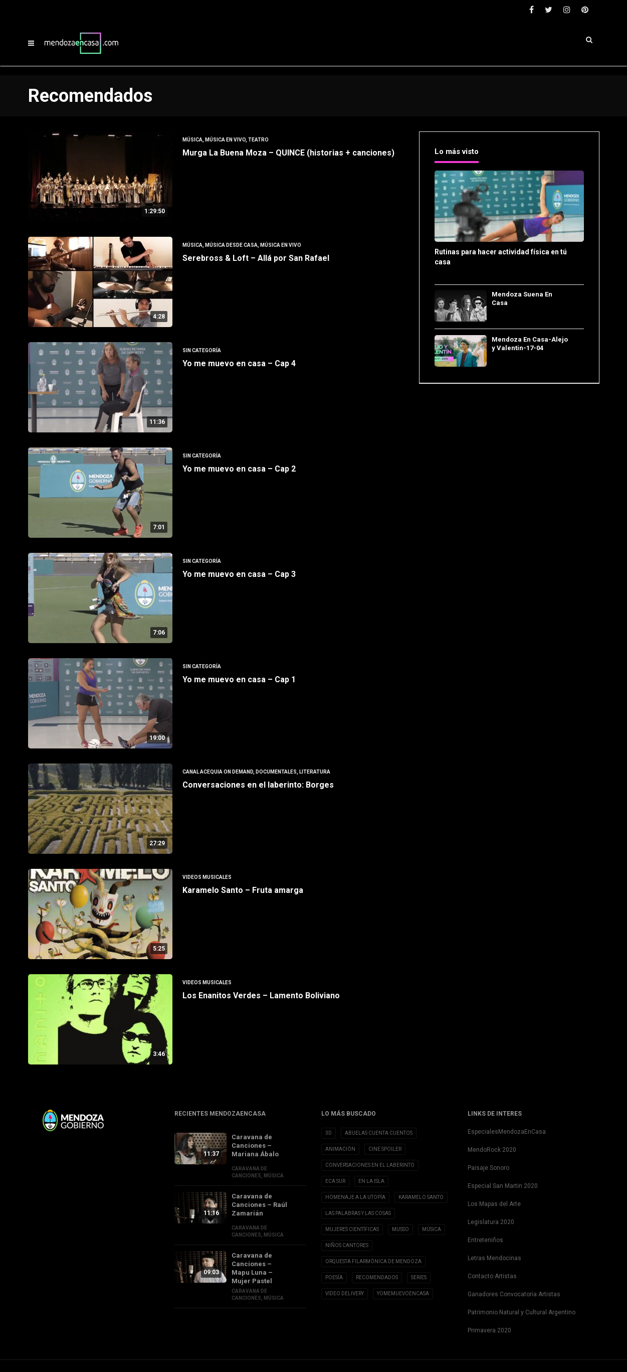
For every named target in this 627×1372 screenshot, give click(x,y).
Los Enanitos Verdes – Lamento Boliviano (261, 995)
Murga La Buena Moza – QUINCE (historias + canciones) (288, 153)
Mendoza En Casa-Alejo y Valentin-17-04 (530, 344)
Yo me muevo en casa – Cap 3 (239, 574)
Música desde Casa (231, 245)
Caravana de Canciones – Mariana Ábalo (255, 1145)
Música (192, 139)
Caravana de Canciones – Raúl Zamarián (259, 1204)
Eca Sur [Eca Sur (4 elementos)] (335, 1181)
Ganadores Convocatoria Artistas (514, 1294)
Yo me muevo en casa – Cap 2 (239, 469)
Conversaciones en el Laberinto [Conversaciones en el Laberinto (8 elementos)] (369, 1165)
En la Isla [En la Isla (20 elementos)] (371, 1181)
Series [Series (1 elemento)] (419, 1277)
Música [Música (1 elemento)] (431, 1229)
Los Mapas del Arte (494, 1203)
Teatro (258, 139)
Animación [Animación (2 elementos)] (340, 1149)
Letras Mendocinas (494, 1258)
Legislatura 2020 (491, 1222)
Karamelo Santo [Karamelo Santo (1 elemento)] (421, 1197)
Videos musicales (207, 877)
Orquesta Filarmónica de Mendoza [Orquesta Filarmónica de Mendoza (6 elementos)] (373, 1261)
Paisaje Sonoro (488, 1167)
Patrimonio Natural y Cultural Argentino (521, 1312)
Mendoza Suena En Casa (522, 298)
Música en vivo (225, 139)
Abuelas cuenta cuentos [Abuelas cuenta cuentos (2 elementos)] (378, 1133)
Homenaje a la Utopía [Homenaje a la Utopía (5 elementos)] (355, 1197)
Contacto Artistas (492, 1276)
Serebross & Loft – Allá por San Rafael (255, 258)
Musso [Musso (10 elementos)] (400, 1229)
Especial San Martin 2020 (503, 1185)
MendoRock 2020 (492, 1149)
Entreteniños (485, 1240)
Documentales (276, 772)
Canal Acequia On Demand (217, 772)
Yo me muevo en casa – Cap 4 (239, 363)
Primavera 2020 (489, 1330)
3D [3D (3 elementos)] (328, 1133)
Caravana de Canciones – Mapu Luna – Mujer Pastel (252, 1268)
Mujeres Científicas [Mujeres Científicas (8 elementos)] (352, 1229)
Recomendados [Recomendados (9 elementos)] (377, 1277)
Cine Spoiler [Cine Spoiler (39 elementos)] (384, 1149)
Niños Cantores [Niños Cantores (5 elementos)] (346, 1245)
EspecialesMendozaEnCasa (507, 1131)
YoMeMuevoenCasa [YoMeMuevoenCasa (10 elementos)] (403, 1293)
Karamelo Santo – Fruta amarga (242, 890)
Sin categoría (201, 350)
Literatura (314, 772)
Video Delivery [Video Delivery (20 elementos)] (344, 1293)
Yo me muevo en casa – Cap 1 (239, 679)
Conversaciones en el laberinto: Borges (258, 785)
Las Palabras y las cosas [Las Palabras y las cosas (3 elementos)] (358, 1213)
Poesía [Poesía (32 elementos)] (334, 1277)
